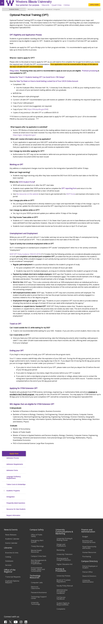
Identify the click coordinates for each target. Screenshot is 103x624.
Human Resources (89, 531)
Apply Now (14, 14)
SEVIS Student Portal (44, 191)
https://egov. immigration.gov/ (73, 140)
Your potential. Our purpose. (27, 5)
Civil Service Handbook (61, 576)
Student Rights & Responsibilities (63, 582)
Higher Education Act (64, 542)
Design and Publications (61, 523)
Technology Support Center (39, 576)
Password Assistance (39, 571)
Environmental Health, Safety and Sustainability (38, 547)
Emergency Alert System (37, 519)
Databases (9, 539)
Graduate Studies (39, 9)
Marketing (61, 528)
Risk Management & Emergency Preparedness (38, 540)
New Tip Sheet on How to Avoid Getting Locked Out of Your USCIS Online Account (65, 81)
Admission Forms (12, 31)
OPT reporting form (87, 198)
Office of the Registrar (9, 549)
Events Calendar (11, 521)
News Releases (10, 513)
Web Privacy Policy (97, 620)
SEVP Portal (89, 204)
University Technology (35, 582)
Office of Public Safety (36, 514)
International (48, 9)
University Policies (63, 554)
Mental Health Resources (36, 529)
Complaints (61, 587)
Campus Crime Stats (38, 534)
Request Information (13, 76)
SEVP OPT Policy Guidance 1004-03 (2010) (43, 273)
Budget (85, 515)
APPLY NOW (94, 5)
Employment (17, 608)
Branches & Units (11, 531)
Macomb (45, 5)
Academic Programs (13, 51)
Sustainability (30, 608)
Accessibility (5, 608)
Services (8, 543)
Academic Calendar (12, 517)
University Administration (88, 559)
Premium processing (35, 73)
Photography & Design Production (64, 537)
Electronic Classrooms (35, 566)
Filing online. (33, 71)
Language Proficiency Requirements (13, 38)
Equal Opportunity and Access (89, 526)
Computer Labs (37, 561)
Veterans (41, 608)
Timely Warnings (37, 524)
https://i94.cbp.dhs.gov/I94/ (55, 114)
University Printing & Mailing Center (64, 518)
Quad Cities (57, 5)
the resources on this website (45, 204)
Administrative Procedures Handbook (62, 570)
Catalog (8, 535)
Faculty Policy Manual (65, 564)
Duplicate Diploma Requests (12, 560)
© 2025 (60, 620)
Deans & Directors (89, 554)
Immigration (56, 9)
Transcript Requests (13, 555)
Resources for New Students (15, 70)
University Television (64, 532)
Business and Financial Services (88, 520)
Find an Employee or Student (90, 545)
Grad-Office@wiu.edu (93, 616)
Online (67, 5)
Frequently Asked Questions (15, 64)
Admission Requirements (14, 25)
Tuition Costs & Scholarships (16, 45)
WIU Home (30, 9)
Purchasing (86, 535)
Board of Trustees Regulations (64, 559)
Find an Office (87, 550)
